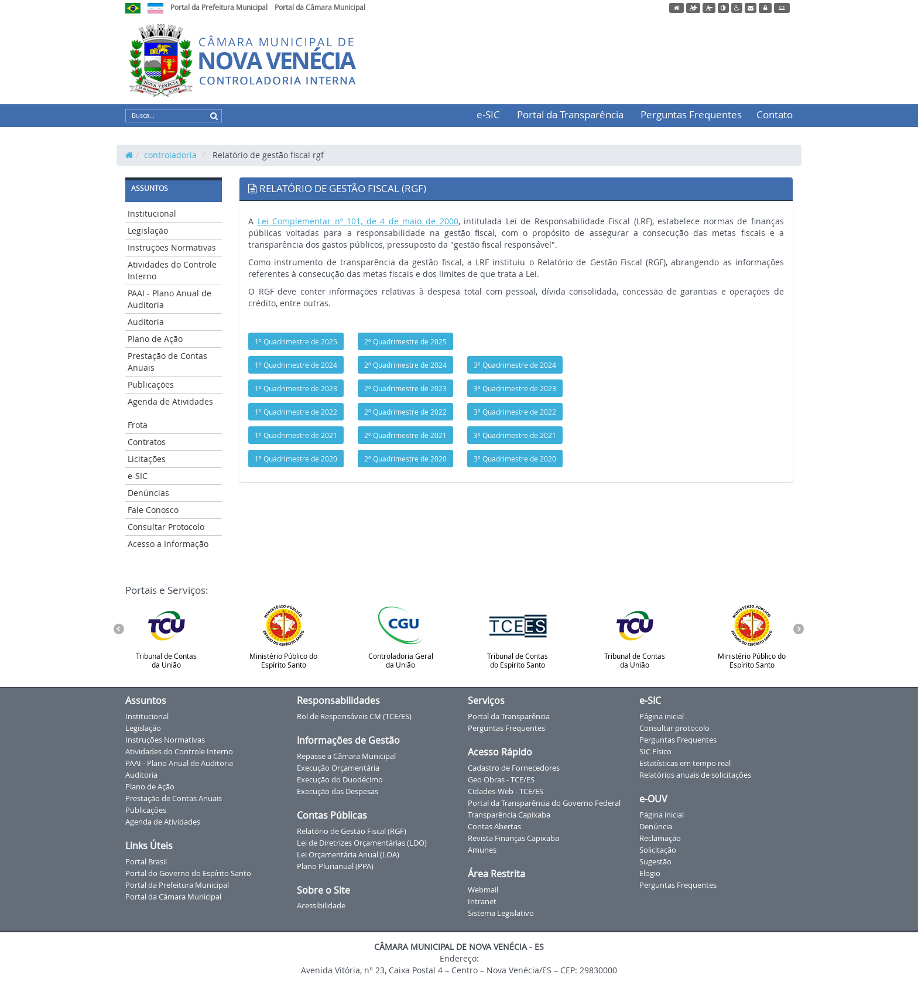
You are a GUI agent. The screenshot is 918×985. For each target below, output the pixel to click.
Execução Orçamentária (338, 767)
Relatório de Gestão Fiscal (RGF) (351, 831)
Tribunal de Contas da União (166, 635)
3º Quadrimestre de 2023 (515, 388)
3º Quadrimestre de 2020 (515, 458)
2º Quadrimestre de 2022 (405, 411)
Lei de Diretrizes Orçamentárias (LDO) (362, 842)
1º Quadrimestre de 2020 (296, 458)
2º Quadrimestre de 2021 (405, 435)
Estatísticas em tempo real (685, 763)
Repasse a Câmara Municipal (346, 756)
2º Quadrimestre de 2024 (405, 365)
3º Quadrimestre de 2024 (515, 365)
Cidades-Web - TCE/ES (505, 791)
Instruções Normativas (172, 247)
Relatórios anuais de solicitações (695, 774)
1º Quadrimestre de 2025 (296, 341)
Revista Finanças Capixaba (513, 838)
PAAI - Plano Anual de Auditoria (169, 299)
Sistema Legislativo (501, 913)
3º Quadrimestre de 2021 (515, 435)
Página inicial (661, 716)
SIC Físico (655, 751)
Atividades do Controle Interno (172, 270)
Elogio (649, 873)
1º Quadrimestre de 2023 (296, 388)
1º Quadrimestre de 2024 (296, 365)
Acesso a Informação (168, 543)
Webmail (483, 889)
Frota (138, 424)
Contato (774, 114)
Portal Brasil (146, 861)
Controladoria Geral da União (400, 635)
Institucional (152, 213)
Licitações (147, 458)
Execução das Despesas (337, 791)
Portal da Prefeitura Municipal (219, 7)
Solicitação (657, 849)
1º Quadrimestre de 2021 (296, 435)
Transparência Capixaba (509, 814)
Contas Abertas (494, 826)
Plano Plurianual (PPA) (335, 866)
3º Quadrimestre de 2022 (515, 411)
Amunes (482, 849)
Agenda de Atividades (170, 401)
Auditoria (146, 321)
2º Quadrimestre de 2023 (405, 388)
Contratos (147, 441)
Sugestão (655, 861)
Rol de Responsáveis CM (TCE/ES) (354, 716)
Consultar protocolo (674, 728)
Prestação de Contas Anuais (167, 361)
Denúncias (148, 492)
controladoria (170, 154)
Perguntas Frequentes (691, 114)
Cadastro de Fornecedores (514, 767)
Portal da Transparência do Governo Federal (544, 803)
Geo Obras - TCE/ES (501, 779)
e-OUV (653, 798)
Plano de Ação (155, 338)
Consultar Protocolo (166, 526)
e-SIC (488, 114)
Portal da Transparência (570, 114)
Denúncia (655, 826)
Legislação (148, 230)
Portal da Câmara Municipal (320, 7)
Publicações (151, 384)
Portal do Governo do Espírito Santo (188, 873)
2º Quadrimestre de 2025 (405, 341)
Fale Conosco (153, 509)
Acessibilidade (321, 905)
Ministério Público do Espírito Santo (283, 635)
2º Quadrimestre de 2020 (405, 458)
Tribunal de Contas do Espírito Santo (517, 635)
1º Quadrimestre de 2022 (296, 411)
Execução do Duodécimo (340, 779)
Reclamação (660, 838)
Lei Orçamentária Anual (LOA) (348, 854)
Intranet (482, 901)
